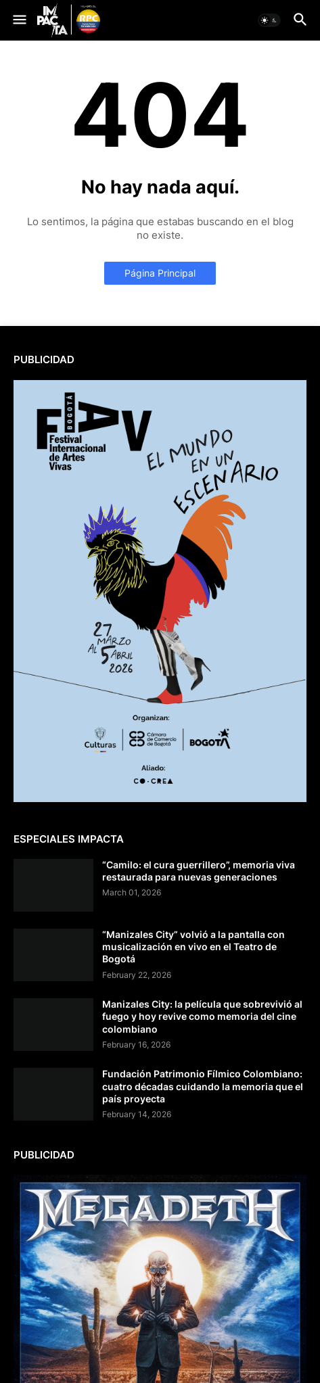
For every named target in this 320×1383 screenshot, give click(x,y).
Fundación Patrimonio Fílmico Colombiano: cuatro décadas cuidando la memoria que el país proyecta (202, 1086)
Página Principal (160, 273)
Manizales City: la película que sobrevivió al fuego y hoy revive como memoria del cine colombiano (202, 1016)
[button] (18, 20)
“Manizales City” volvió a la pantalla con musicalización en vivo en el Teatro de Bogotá (193, 946)
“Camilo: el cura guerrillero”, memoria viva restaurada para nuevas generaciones (198, 871)
